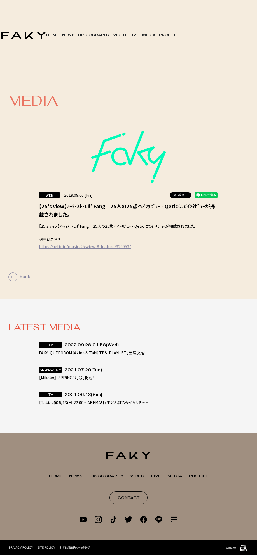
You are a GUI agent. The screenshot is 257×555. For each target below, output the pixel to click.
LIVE (134, 35)
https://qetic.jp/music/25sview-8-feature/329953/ (85, 246)
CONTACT (128, 497)
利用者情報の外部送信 (75, 547)
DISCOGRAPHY (94, 35)
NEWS (68, 35)
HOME (52, 35)
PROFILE (168, 35)
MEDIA (149, 35)
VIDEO (119, 35)
